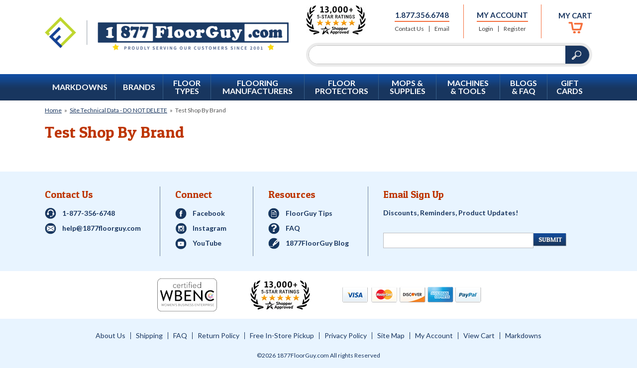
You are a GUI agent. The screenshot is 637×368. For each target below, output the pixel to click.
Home (53, 110)
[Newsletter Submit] (549, 239)
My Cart (575, 15)
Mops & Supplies (407, 87)
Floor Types (187, 87)
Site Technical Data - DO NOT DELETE (118, 110)
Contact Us (409, 29)
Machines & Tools (468, 87)
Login (486, 29)
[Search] (437, 55)
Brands (139, 87)
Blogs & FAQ (523, 87)
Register (515, 29)
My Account (502, 14)
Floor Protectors (341, 87)
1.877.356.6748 (422, 14)
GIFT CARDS (569, 87)
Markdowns (79, 87)
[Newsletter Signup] (458, 240)
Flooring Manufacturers (257, 87)
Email (441, 29)
